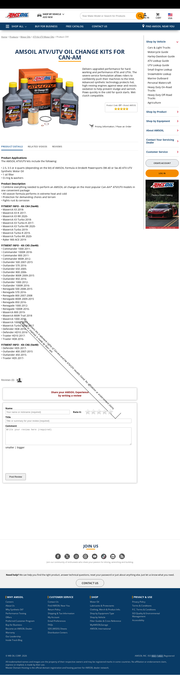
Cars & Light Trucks (159, 47)
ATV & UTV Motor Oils (43, 36)
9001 (154, 658)
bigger (21, 450)
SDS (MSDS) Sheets (57, 631)
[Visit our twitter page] (67, 561)
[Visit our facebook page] (58, 561)
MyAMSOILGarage (99, 627)
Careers (10, 604)
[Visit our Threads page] (85, 561)
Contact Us (53, 604)
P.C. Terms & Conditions (144, 612)
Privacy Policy (138, 604)
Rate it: (77, 412)
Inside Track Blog (14, 643)
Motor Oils (25, 36)
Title (8, 417)
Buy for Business (14, 627)
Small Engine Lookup (160, 69)
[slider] (121, 108)
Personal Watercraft (159, 82)
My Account (53, 620)
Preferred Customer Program (20, 624)
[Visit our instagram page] (76, 561)
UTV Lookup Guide (158, 65)
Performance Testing (16, 616)
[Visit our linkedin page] (113, 561)
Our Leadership (13, 639)
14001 (160, 658)
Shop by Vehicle (97, 620)
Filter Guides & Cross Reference (105, 624)
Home (4, 36)
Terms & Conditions (142, 608)
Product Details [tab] (12, 146)
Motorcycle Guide (158, 52)
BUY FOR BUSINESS (46, 26)
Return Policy (54, 612)
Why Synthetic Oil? (14, 612)
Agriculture (154, 102)
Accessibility (138, 623)
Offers (9, 620)
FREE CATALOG (74, 26)
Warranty (10, 635)
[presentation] (32, 464)
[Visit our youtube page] (94, 561)
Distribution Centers (58, 635)
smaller (9, 450)
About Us (10, 608)
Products (13, 36)
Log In (162, 173)
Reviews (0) (11, 380)
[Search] (104, 16)
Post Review (15, 480)
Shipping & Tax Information (61, 616)
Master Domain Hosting (17, 670)
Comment (11, 425)
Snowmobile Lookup (159, 74)
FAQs (50, 627)
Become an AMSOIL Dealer (19, 631)
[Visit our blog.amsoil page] (122, 561)
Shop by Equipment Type (102, 616)
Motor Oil (94, 604)
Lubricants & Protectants (102, 608)
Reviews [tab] (57, 146)
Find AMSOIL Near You (160, 26)
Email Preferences (57, 624)
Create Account (162, 163)
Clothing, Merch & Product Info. (105, 612)
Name (8, 408)
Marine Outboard (158, 78)
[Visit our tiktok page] (104, 561)
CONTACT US (99, 26)
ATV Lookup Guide (158, 60)
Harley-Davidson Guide (161, 56)
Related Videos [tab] (37, 146)
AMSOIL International (100, 631)
